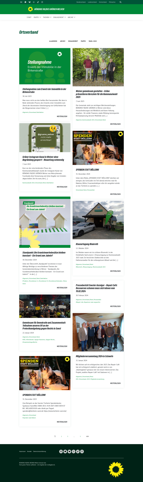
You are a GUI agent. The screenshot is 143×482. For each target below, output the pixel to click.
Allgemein (53, 41)
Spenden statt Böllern (29, 418)
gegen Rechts (51, 339)
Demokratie (30, 339)
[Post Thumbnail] (44, 66)
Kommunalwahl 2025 (88, 120)
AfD (24, 339)
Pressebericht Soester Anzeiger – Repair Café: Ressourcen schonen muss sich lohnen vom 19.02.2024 (96, 288)
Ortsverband (32, 112)
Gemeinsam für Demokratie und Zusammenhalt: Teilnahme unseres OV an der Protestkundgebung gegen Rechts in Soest (44, 325)
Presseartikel (91, 190)
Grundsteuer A (34, 281)
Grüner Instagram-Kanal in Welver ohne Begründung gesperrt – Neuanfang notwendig (43, 158)
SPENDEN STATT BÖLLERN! (87, 169)
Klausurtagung (88, 267)
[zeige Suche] (120, 2)
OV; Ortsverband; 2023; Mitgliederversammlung (90, 379)
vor (87, 436)
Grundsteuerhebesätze (55, 281)
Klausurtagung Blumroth (87, 244)
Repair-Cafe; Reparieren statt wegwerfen (88, 302)
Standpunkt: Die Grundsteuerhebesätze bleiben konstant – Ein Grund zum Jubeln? (44, 254)
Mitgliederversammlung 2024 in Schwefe (94, 356)
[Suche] (118, 2)
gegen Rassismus (40, 339)
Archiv (62, 41)
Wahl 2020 (93, 41)
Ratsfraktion (40, 112)
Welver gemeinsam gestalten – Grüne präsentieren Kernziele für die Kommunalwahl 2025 (96, 94)
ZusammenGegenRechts (30, 342)
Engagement (73, 41)
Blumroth (79, 267)
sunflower (33, 465)
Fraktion (25, 281)
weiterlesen (62, 116)
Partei (83, 41)
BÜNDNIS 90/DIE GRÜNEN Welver (49, 9)
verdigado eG (51, 465)
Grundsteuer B (43, 281)
